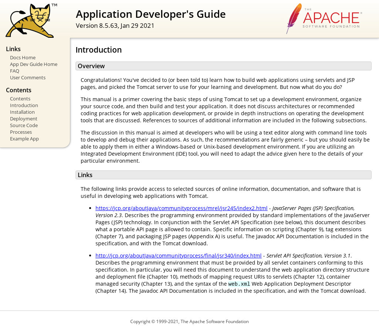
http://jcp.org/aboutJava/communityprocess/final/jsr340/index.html (178, 255)
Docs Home (23, 57)
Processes (21, 132)
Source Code (24, 125)
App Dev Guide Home (33, 64)
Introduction (24, 105)
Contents (20, 98)
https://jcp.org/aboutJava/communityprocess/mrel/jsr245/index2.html (181, 208)
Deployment (23, 118)
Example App (24, 138)
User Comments (28, 77)
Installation (22, 112)
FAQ (14, 70)
